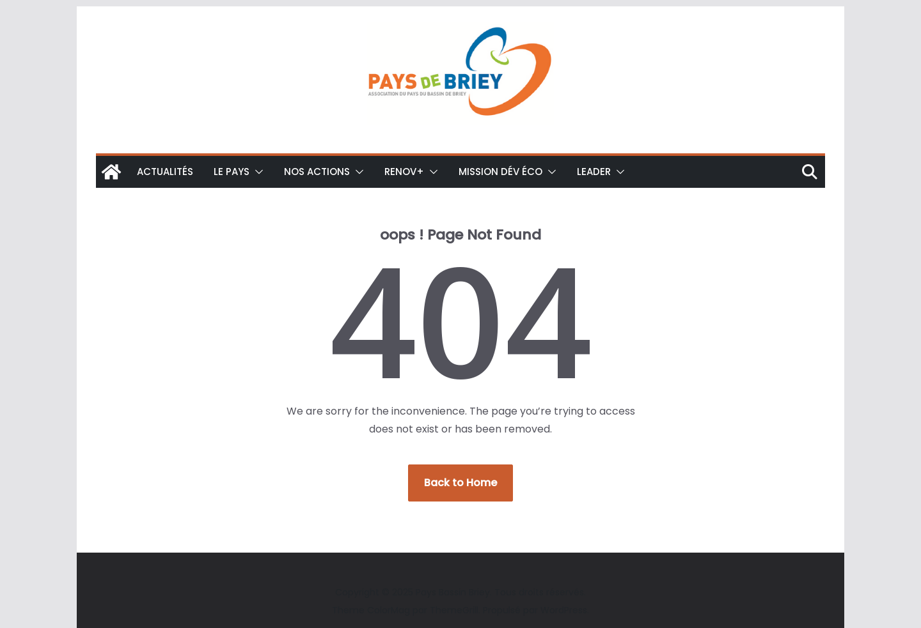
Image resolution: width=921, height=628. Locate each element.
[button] (256, 171)
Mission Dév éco (500, 171)
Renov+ (404, 171)
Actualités (165, 171)
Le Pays (231, 171)
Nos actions (317, 171)
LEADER (594, 171)
